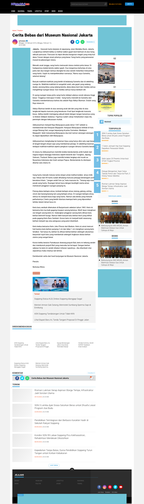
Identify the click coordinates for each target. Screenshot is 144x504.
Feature (22, 30)
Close (20, 495)
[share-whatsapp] (82, 42)
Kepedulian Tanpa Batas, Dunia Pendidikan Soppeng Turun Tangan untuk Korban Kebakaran (65, 452)
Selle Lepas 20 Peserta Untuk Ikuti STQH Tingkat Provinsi (117, 157)
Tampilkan (91, 373)
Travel (29, 11)
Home (13, 11)
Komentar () (90, 42)
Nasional (21, 11)
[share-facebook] (72, 42)
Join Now (101, 492)
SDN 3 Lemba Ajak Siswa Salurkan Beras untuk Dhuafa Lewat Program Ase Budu (64, 407)
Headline (39, 481)
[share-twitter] (77, 42)
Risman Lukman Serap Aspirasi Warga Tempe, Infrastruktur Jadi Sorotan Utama (64, 392)
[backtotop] (72, 470)
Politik (38, 484)
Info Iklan (116, 492)
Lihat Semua (54, 465)
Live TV (129, 4)
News (54, 11)
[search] (88, 4)
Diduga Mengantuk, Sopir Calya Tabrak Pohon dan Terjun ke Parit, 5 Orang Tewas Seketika (118, 169)
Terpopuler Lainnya (114, 190)
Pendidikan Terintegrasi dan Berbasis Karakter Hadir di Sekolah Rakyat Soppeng (63, 422)
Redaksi (108, 492)
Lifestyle (38, 11)
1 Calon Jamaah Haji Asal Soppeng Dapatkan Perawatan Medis (118, 147)
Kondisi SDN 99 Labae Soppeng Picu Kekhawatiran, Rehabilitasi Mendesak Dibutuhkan (58, 439)
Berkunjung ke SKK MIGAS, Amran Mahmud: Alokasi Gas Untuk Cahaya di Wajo (114, 221)
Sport (47, 11)
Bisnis (60, 11)
